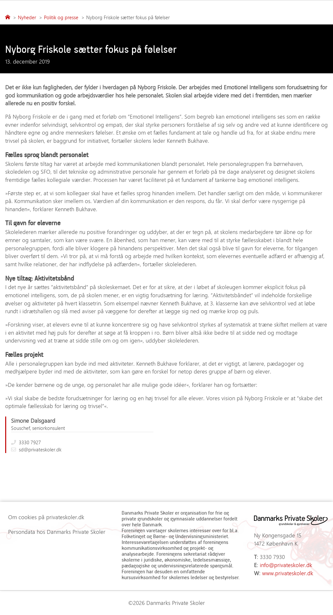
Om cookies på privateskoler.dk (46, 516)
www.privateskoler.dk (287, 573)
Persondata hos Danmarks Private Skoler (56, 531)
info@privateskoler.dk (286, 564)
